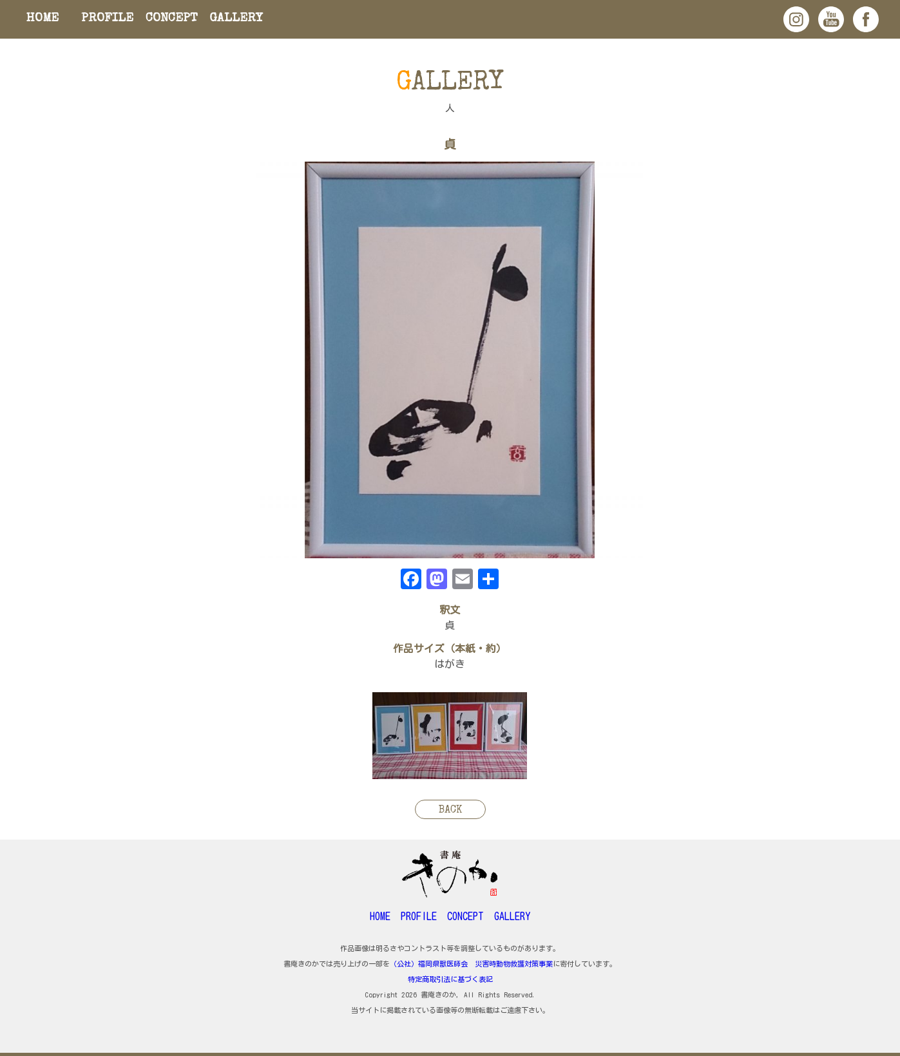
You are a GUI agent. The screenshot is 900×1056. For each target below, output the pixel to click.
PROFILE (107, 19)
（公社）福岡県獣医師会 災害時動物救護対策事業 (471, 963)
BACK (450, 811)
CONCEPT (172, 19)
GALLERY (236, 19)
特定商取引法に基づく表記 (450, 979)
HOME (42, 19)
